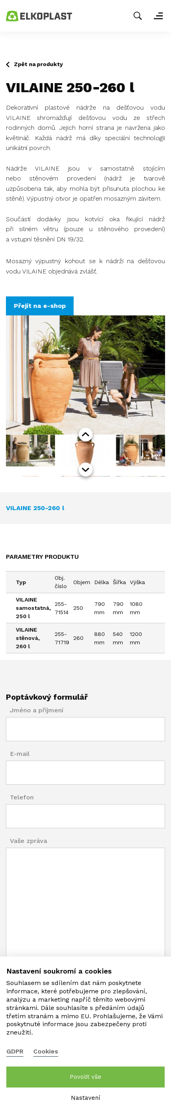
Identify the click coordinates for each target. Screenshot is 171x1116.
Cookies (45, 1051)
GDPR (14, 1051)
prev (86, 435)
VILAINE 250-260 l (35, 508)
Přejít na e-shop (40, 305)
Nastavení (85, 1097)
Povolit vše (85, 1076)
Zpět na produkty (38, 64)
